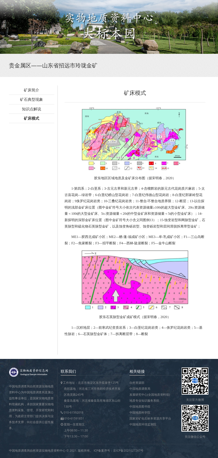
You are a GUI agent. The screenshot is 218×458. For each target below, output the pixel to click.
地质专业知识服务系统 (144, 400)
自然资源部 (136, 383)
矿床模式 (31, 118)
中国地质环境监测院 (142, 424)
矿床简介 (31, 89)
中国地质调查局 (139, 389)
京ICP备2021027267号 (128, 450)
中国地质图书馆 (139, 406)
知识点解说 (31, 108)
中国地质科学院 (139, 412)
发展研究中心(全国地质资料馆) (149, 395)
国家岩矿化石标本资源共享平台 (150, 418)
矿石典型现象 (31, 99)
